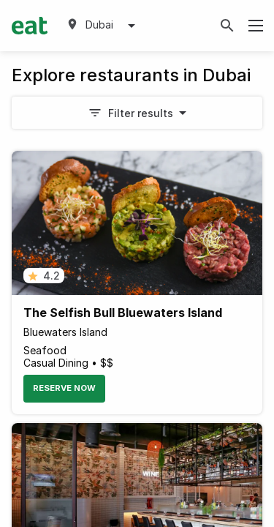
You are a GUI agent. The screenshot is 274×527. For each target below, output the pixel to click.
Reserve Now (64, 388)
